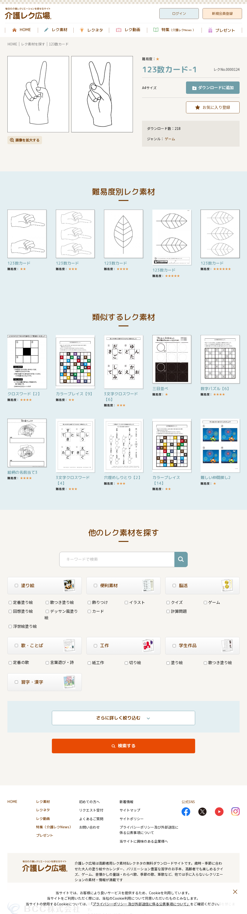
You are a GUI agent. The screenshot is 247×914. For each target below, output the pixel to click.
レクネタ (95, 30)
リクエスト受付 (91, 810)
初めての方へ (89, 801)
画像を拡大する (27, 140)
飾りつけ (98, 602)
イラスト (135, 602)
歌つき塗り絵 (60, 602)
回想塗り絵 (21, 611)
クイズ (174, 602)
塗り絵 (174, 662)
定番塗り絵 (21, 602)
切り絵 (133, 662)
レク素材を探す (33, 43)
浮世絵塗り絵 (23, 626)
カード (96, 611)
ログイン (179, 13)
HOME (25, 30)
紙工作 (96, 662)
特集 (178, 30)
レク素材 (59, 30)
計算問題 (176, 611)
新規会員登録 (222, 13)
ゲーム (170, 139)
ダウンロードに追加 (216, 87)
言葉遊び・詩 (60, 662)
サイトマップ (130, 810)
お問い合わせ (89, 827)
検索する (127, 746)
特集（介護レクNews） (54, 827)
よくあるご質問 (91, 818)
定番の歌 (19, 662)
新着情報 (126, 801)
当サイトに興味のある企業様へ (144, 841)
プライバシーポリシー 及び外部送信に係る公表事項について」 (141, 903)
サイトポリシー (132, 818)
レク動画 (132, 30)
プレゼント (225, 30)
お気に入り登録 (216, 107)
